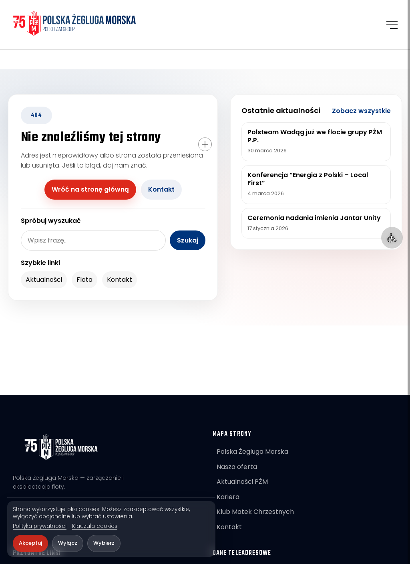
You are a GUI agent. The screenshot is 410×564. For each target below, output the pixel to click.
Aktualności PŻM (242, 481)
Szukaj (187, 240)
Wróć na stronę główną (90, 189)
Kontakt (161, 189)
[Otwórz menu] (392, 25)
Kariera (228, 496)
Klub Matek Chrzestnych (255, 511)
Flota (84, 279)
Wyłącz (67, 543)
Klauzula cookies (94, 526)
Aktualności (44, 279)
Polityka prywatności (39, 526)
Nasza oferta (237, 466)
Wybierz (104, 543)
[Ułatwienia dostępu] (392, 238)
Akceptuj (30, 543)
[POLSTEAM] (75, 23)
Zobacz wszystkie (361, 110)
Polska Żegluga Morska (252, 451)
